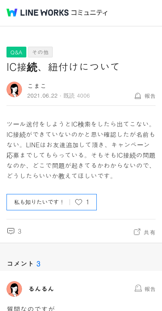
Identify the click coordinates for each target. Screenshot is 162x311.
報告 (150, 96)
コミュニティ (89, 13)
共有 (149, 232)
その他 (40, 52)
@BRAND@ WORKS (37, 12)
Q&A (16, 52)
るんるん (41, 289)
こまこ (37, 85)
